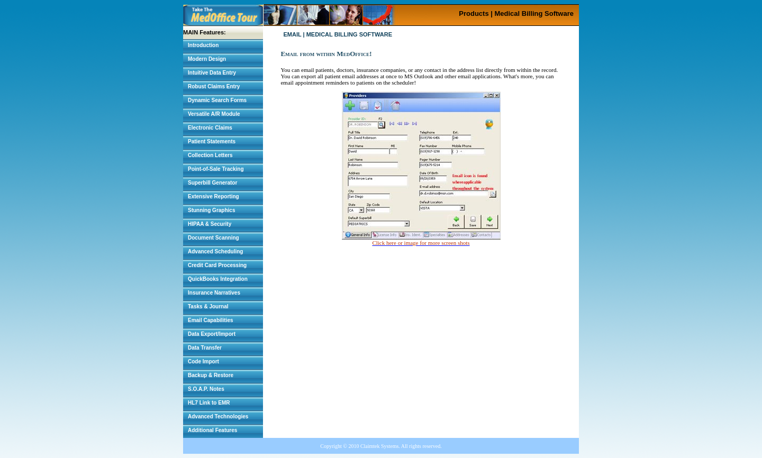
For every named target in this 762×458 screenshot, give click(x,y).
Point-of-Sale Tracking (216, 169)
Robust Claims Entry (214, 86)
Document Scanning (213, 238)
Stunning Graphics (211, 210)
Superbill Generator (212, 183)
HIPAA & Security (209, 224)
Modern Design (207, 59)
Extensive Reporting (213, 196)
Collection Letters (210, 155)
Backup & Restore (210, 375)
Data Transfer (205, 348)
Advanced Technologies (218, 416)
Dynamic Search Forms (217, 100)
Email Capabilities (210, 320)
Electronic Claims (210, 128)
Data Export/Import (211, 334)
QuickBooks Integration (218, 279)
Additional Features (212, 430)
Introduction (203, 45)
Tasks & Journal (208, 306)
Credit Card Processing (217, 265)
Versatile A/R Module (214, 114)
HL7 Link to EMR (209, 403)
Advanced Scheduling (215, 251)
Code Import (203, 361)
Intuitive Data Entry (212, 73)
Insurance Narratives (214, 293)
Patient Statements (211, 141)
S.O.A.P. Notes (206, 389)
